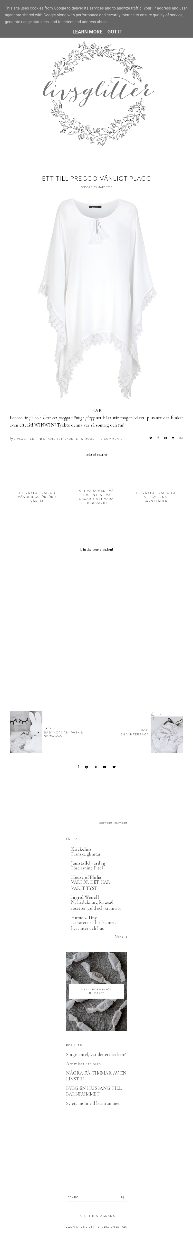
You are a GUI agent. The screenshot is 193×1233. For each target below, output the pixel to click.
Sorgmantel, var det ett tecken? (96, 1054)
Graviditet (53, 438)
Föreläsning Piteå (87, 868)
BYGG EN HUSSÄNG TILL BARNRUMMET (94, 1091)
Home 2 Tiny (84, 917)
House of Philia (86, 877)
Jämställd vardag (88, 863)
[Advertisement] (98, 680)
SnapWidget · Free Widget (113, 823)
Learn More (87, 32)
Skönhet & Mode (80, 438)
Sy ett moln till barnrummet (93, 1103)
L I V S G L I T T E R (89, 1226)
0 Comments (112, 438)
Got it (115, 32)
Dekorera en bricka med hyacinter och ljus (93, 925)
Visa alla (121, 936)
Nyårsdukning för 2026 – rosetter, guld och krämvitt (96, 905)
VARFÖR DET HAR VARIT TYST (90, 885)
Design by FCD (115, 1226)
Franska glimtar (86, 854)
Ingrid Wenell (85, 897)
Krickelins (81, 849)
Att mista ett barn (83, 1064)
